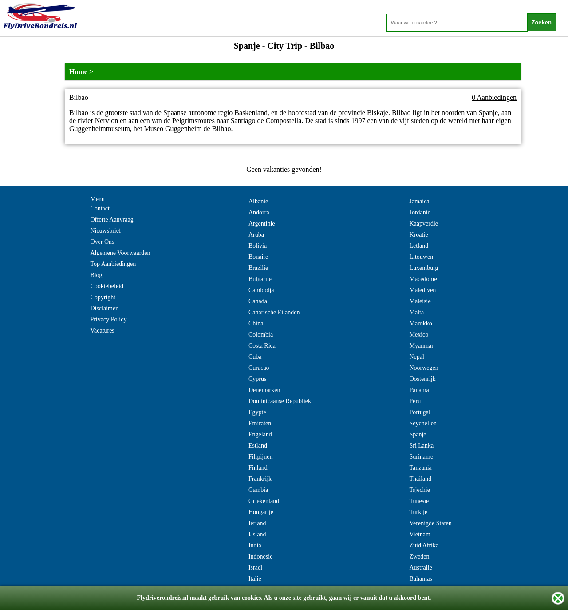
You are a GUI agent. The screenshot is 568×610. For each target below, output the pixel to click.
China (255, 323)
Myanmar (421, 345)
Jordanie (419, 212)
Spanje (417, 434)
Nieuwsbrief (105, 230)
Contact (100, 208)
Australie (420, 567)
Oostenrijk (422, 379)
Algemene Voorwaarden (120, 253)
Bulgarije (260, 279)
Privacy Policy (108, 319)
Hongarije (260, 512)
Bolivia (257, 245)
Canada (257, 301)
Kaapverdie (423, 223)
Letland (418, 245)
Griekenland (263, 501)
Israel (255, 567)
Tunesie (419, 501)
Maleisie (419, 301)
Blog (96, 275)
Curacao (258, 367)
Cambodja (261, 290)
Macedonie (423, 279)
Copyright (102, 297)
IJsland (257, 534)
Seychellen (422, 423)
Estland (257, 445)
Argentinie (261, 223)
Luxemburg (423, 268)
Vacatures (102, 330)
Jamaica (419, 201)
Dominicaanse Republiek (279, 401)
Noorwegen (423, 367)
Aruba (256, 234)
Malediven (422, 290)
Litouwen (421, 257)
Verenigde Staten (430, 523)
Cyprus (257, 379)
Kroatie (418, 234)
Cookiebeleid (106, 286)
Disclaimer (103, 308)
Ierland (257, 523)
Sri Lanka (421, 445)
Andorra (258, 212)
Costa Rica (262, 345)
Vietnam (419, 534)
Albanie (258, 201)
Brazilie (258, 268)
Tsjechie (419, 490)
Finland (258, 467)
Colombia (260, 334)
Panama (419, 390)
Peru (415, 401)
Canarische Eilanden (274, 312)
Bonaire (258, 257)
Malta (416, 312)
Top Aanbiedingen (113, 264)
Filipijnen (260, 456)
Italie (254, 578)
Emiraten (259, 423)
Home (78, 71)
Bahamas (420, 578)
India (254, 545)
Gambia (258, 490)
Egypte (257, 412)
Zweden (419, 556)
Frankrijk (260, 478)
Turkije (418, 512)
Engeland (260, 434)
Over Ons (102, 241)
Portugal (419, 412)
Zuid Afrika (423, 545)
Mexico (418, 334)
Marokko (420, 323)
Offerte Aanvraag (111, 219)
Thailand (420, 478)
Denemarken (264, 390)
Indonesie (260, 556)
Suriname (421, 456)
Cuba (255, 356)
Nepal (416, 356)
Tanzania (420, 467)
